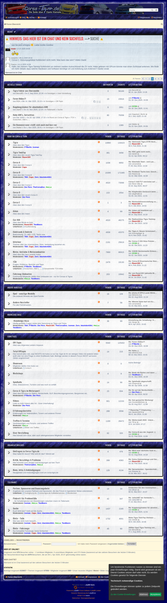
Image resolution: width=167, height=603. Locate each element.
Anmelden (9, 540)
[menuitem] (22, 18)
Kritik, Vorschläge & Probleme (27, 460)
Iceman (36, 147)
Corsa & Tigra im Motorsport (26, 390)
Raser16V (136, 144)
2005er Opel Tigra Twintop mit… (142, 528)
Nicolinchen (71, 493)
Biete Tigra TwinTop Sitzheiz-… (142, 518)
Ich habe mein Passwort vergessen (92, 544)
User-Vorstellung (64, 93)
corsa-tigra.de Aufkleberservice (51, 493)
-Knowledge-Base (21, 320)
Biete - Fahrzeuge (21, 528)
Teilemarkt (51, 110)
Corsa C (16, 182)
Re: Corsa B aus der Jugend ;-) (142, 432)
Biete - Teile (18, 518)
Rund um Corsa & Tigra (59, 117)
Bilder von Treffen (31, 427)
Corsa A (16, 162)
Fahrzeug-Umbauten (22, 274)
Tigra (15, 142)
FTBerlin (135, 98)
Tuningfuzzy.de (30, 493)
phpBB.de (93, 593)
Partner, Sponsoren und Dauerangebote (31, 488)
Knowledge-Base (14, 314)
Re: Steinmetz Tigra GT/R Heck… (143, 142)
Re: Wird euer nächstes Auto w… (143, 451)
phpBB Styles (90, 585)
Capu (24, 167)
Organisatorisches (15, 445)
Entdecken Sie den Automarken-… (143, 488)
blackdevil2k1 (46, 177)
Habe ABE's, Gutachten (23, 114)
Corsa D (16, 192)
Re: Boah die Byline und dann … (143, 373)
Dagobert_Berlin (138, 114)
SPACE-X (136, 295)
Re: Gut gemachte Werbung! (141, 400)
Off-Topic (59, 101)
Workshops (18, 373)
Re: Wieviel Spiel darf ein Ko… (142, 302)
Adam (15, 211)
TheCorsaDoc (39, 187)
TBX (26, 177)
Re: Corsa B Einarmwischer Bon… (143, 261)
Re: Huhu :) (133, 351)
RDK (18, 101)
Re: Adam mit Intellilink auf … (141, 210)
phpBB (76, 590)
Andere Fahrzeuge (14, 287)
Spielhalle (17, 382)
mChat (10, 31)
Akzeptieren (155, 594)
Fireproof (135, 383)
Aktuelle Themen (14, 84)
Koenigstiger (137, 233)
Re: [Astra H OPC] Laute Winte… (143, 293)
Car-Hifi (16, 219)
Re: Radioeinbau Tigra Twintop (142, 219)
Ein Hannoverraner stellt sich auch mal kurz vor (35, 124)
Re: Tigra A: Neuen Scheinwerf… (143, 231)
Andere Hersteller (21, 302)
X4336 (134, 520)
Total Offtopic (19, 351)
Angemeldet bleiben (117, 544)
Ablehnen (144, 594)
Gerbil (134, 154)
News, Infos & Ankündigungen (26, 470)
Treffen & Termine (21, 420)
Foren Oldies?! (19, 98)
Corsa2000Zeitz (138, 402)
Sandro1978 (137, 412)
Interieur (17, 241)
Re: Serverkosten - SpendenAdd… (143, 469)
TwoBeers (38, 225)
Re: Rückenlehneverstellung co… (143, 202)
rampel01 (14, 58)
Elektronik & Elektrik (22, 231)
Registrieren (22, 540)
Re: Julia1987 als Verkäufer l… (142, 498)
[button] (142, 78)
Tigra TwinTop (19, 152)
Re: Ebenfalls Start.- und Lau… (142, 162)
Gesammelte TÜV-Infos (52, 269)
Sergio (134, 322)
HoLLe (49, 187)
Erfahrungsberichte (22, 410)
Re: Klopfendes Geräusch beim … (143, 192)
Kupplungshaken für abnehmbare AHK (30, 107)
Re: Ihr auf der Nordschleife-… (142, 390)
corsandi (135, 164)
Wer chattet (10, 560)
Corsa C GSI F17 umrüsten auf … (143, 182)
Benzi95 (19, 93)
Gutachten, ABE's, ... (21, 120)
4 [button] (155, 79)
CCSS (134, 106)
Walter (19, 127)
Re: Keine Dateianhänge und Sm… (144, 459)
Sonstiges (51, 93)
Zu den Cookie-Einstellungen (123, 594)
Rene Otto (136, 184)
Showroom (17, 363)
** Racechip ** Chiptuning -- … (142, 410)
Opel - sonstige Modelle (24, 293)
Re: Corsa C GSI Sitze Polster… (142, 241)
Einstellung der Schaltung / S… (142, 320)
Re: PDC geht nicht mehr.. (140, 152)
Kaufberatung (29, 227)
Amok (13, 49)
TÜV (72, 117)
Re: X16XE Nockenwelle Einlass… (143, 251)
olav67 (19, 110)
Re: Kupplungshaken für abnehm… (144, 508)
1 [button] (146, 79)
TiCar (134, 422)
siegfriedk (136, 194)
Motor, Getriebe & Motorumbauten (29, 251)
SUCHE (94, 38)
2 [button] (149, 79)
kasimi (88, 595)
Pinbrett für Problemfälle (25, 498)
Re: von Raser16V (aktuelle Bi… (142, 273)
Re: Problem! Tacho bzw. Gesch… (143, 172)
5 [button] (158, 79)
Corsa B (16, 172)
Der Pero (28, 187)
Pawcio (13, 64)
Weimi (96, 571)
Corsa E (16, 202)
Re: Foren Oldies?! (137, 342)
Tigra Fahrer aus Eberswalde (26, 90)
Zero (37, 177)
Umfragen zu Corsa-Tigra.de (26, 451)
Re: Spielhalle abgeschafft (140, 381)
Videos (16, 400)
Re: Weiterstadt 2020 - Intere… (142, 420)
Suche (59, 110)
